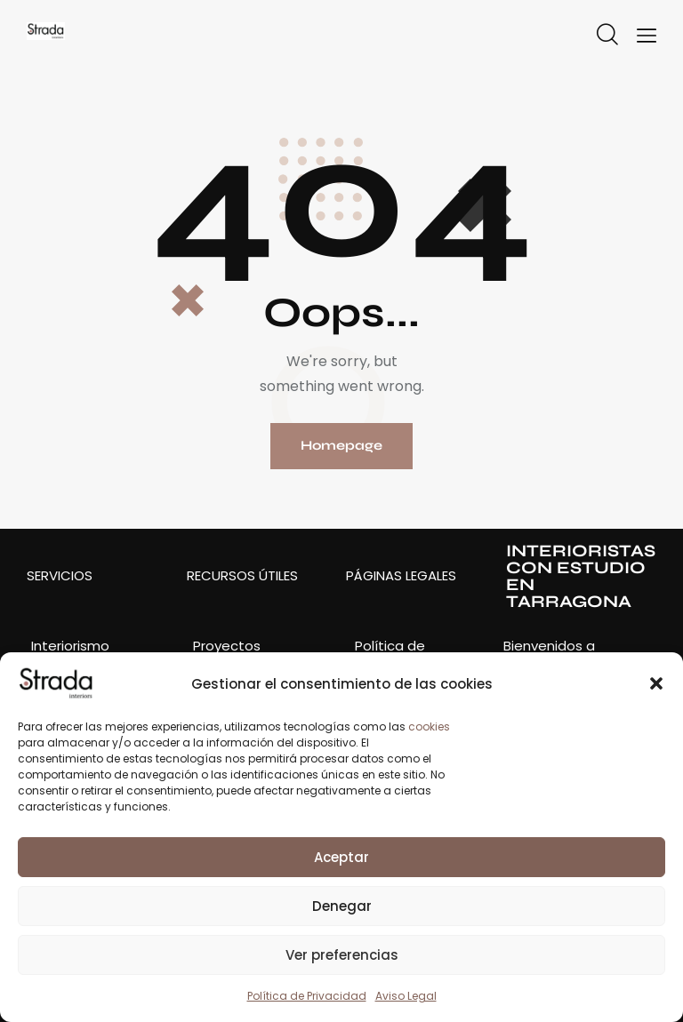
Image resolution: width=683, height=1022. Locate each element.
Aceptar (341, 857)
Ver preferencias (341, 955)
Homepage (342, 446)
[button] (656, 683)
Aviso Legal (406, 995)
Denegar (342, 906)
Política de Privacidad (306, 995)
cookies (429, 726)
